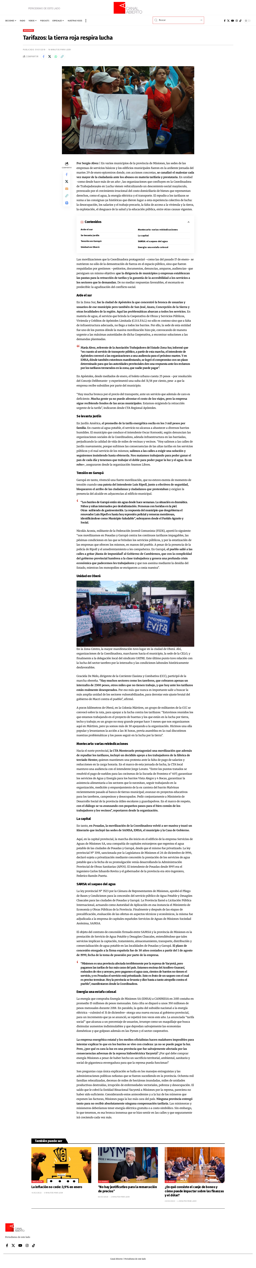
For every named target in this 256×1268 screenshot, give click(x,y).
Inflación (37, 1184)
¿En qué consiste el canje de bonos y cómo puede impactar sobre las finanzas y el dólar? (194, 1193)
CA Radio (103, 1184)
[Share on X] (51, 57)
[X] (228, 21)
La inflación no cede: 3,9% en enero (56, 1189)
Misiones (29, 30)
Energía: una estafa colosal (153, 249)
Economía (182, 1184)
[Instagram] (237, 21)
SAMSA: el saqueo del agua (153, 243)
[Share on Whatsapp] (58, 57)
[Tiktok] (240, 21)
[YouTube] (232, 21)
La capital (143, 237)
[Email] (67, 192)
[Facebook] (224, 21)
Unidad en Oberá (90, 249)
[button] (86, 21)
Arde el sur (87, 231)
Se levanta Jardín (90, 237)
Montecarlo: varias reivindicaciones (158, 231)
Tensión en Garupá (91, 243)
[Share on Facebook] (44, 57)
